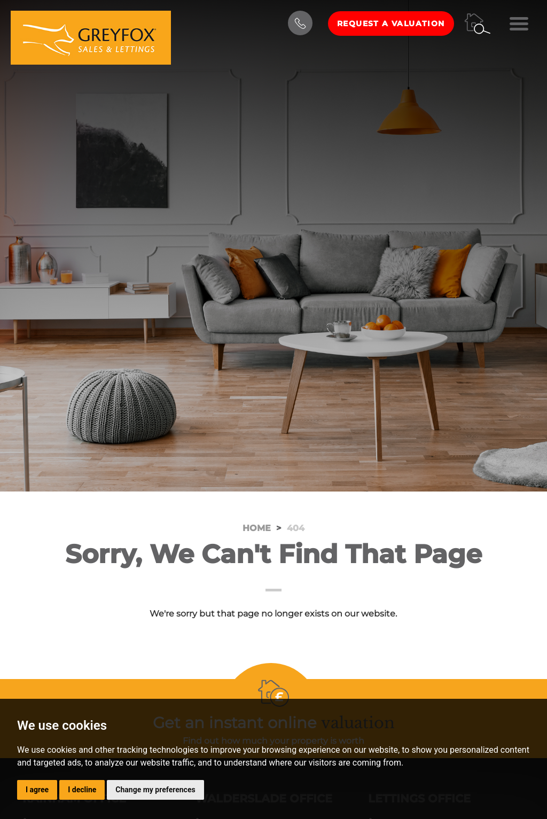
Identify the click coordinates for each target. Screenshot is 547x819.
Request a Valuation (391, 23)
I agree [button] (37, 789)
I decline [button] (82, 789)
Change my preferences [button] (155, 789)
